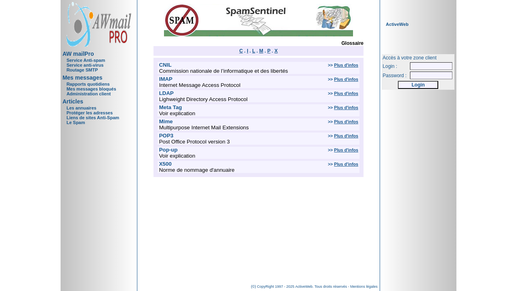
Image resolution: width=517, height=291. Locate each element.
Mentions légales (364, 287)
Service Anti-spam (86, 60)
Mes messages (83, 77)
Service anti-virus (85, 65)
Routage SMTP (82, 69)
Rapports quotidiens (88, 84)
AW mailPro (78, 54)
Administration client (89, 93)
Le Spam (76, 122)
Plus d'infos (346, 65)
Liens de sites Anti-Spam (93, 117)
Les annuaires (82, 107)
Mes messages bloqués (91, 88)
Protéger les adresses (90, 112)
